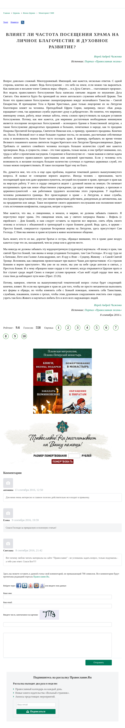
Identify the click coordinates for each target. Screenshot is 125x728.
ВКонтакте (24, 585)
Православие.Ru (41, 576)
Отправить (98, 662)
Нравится (14, 22)
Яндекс (30, 585)
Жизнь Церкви (29, 13)
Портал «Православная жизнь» (103, 61)
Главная (6, 13)
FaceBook (18, 585)
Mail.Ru (36, 585)
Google (42, 585)
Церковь (16, 13)
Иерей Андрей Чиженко (108, 56)
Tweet (5, 22)
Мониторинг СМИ (46, 13)
